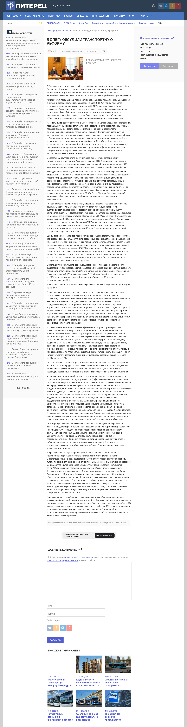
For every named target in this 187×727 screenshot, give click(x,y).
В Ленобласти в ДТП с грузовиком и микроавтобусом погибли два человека (22, 378)
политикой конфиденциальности (62, 560)
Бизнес (69, 15)
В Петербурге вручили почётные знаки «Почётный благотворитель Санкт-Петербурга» (20, 270)
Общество (83, 15)
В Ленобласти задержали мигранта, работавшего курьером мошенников (23, 318)
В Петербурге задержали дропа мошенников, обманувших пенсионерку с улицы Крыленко (23, 329)
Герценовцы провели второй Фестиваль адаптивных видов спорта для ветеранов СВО (23, 248)
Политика (54, 15)
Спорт (133, 15)
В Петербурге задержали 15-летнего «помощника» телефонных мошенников (23, 125)
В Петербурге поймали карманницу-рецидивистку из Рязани (21, 87)
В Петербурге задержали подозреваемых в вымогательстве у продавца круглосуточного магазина (21, 98)
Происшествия (102, 15)
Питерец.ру (54, 30)
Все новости (23, 390)
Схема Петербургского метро (120, 23)
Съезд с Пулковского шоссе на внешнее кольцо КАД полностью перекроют (22, 182)
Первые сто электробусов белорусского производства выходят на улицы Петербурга (22, 193)
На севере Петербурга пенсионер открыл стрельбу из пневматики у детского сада (22, 215)
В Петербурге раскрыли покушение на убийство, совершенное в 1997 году (21, 146)
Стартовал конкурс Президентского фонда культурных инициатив (19, 297)
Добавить (55, 640)
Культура (120, 15)
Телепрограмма (147, 23)
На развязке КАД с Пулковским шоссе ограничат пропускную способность (21, 258)
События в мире (34, 15)
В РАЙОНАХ (69, 23)
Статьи (146, 15)
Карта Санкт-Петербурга (91, 23)
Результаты (169, 66)
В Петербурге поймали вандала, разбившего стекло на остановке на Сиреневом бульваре (22, 112)
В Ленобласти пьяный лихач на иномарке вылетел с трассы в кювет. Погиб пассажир (23, 171)
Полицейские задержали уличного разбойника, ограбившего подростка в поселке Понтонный (22, 355)
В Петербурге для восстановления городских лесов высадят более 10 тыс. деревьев (21, 284)
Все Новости (13, 15)
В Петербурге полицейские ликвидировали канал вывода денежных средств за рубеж (23, 237)
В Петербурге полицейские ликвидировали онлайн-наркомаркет (23, 367)
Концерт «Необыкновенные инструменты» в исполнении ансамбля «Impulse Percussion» (23, 56)
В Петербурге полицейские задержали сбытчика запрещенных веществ (23, 136)
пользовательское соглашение (79, 557)
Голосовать (149, 66)
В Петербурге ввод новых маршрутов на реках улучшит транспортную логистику (22, 307)
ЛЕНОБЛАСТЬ (53, 23)
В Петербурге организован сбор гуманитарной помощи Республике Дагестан (22, 204)
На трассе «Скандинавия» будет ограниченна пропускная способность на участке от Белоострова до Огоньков (22, 158)
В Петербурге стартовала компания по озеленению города (23, 66)
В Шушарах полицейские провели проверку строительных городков (23, 226)
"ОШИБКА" (124, 523)
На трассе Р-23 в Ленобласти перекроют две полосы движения (20, 76)
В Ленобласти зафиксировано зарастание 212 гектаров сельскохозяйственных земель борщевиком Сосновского (23, 43)
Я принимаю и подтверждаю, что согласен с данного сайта (88, 558)
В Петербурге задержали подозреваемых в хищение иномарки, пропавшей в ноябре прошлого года (22, 341)
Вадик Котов (77, 51)
